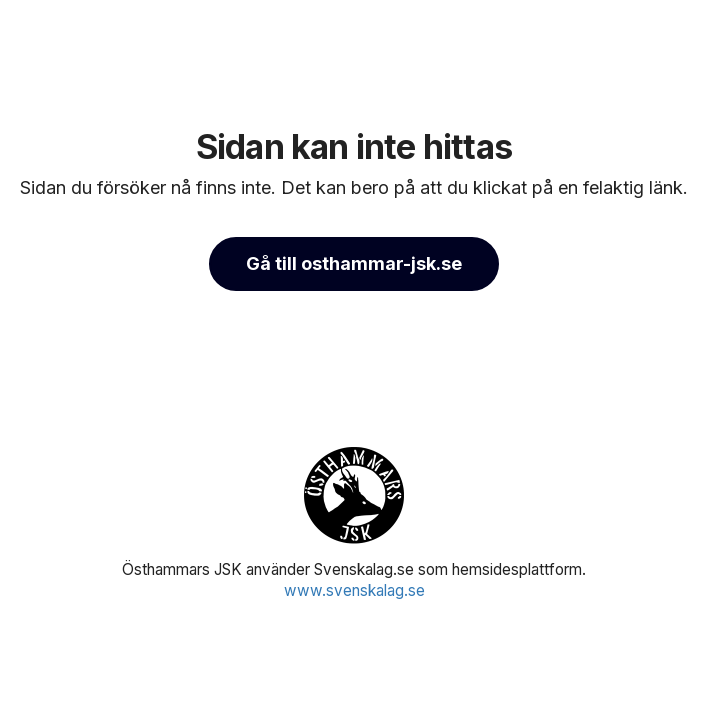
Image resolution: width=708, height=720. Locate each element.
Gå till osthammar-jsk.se (354, 263)
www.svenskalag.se (354, 590)
